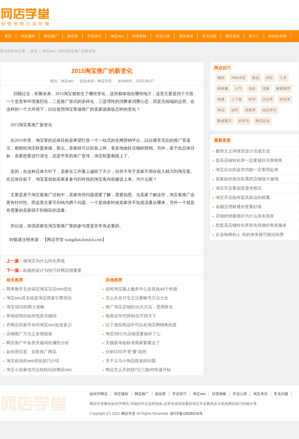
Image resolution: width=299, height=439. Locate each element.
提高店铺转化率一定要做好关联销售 (249, 160)
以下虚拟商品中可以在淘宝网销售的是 (141, 324)
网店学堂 (128, 413)
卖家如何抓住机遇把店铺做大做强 (247, 178)
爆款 (221, 78)
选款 (252, 88)
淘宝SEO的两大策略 (25, 306)
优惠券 (250, 110)
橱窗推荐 (283, 88)
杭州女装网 (277, 36)
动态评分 (269, 110)
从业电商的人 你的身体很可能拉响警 (250, 234)
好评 (252, 99)
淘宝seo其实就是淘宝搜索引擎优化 (39, 297)
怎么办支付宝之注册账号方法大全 (137, 297)
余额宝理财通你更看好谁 (239, 206)
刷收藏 (222, 88)
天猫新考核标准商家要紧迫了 (133, 342)
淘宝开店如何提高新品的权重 (243, 197)
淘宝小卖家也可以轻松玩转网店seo (39, 369)
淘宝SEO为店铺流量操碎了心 (133, 333)
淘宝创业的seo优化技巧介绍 (32, 360)
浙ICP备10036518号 (186, 413)
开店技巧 (94, 36)
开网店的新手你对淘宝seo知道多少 (39, 324)
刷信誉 (72, 36)
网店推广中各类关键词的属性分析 (37, 342)
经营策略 (139, 36)
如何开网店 (99, 394)
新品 (255, 78)
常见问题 (209, 36)
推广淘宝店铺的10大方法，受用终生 (139, 306)
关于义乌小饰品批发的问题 (131, 360)
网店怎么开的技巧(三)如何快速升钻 (138, 369)
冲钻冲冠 (238, 78)
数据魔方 (224, 121)
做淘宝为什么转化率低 (44, 260)
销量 (221, 99)
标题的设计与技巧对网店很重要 (52, 270)
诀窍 (234, 110)
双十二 (254, 36)
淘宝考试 (186, 36)
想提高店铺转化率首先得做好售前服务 (251, 225)
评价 (269, 78)
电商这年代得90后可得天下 (131, 315)
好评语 (243, 121)
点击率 (267, 99)
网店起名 (263, 121)
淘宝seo (116, 36)
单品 (221, 110)
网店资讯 (232, 36)
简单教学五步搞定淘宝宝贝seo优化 (39, 288)
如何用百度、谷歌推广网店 (31, 351)
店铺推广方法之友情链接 (29, 333)
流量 (265, 88)
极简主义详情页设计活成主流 (243, 151)
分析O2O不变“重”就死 (126, 351)
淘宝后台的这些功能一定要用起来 (247, 169)
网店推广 (51, 36)
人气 (238, 88)
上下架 (236, 99)
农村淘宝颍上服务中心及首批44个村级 (141, 288)
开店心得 (162, 36)
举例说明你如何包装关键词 (31, 315)
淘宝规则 (28, 36)
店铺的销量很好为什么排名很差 (245, 216)
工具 (283, 78)
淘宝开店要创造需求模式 (239, 188)
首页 (8, 36)
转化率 (285, 99)
